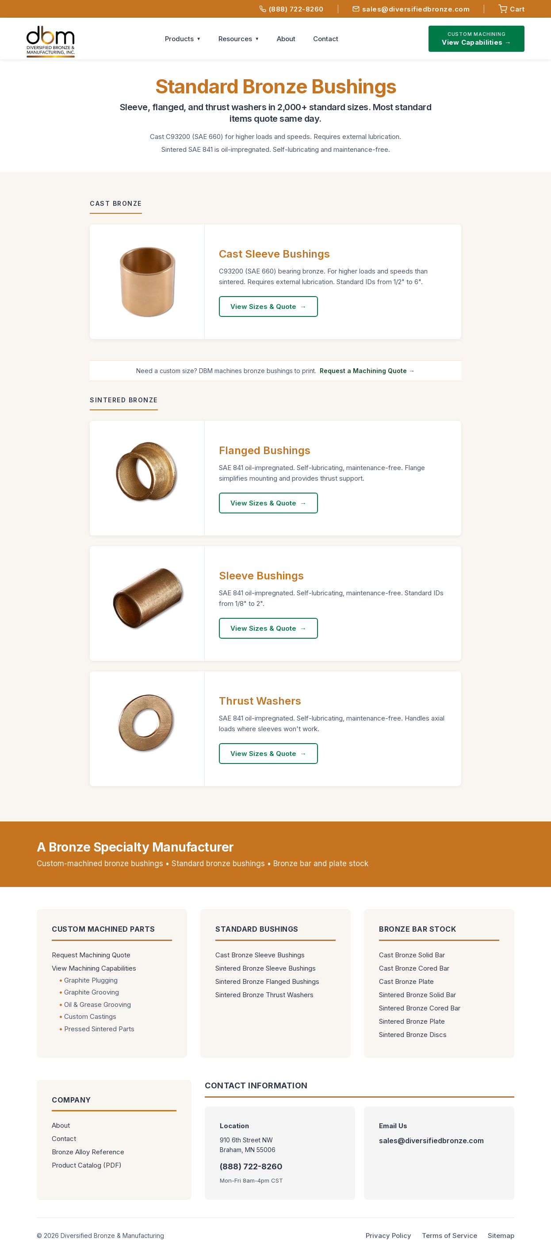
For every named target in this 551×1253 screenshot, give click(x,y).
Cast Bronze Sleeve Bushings (260, 955)
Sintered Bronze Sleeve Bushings (265, 968)
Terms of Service (449, 1235)
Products (179, 39)
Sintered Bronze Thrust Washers (264, 995)
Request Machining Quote (91, 955)
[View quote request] (511, 8)
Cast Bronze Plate (406, 981)
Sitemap (501, 1235)
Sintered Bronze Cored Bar (419, 1008)
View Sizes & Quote (263, 306)
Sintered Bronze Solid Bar (417, 995)
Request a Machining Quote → (367, 370)
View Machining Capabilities (94, 968)
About (286, 39)
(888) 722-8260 (291, 9)
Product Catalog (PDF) (87, 1165)
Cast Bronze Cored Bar (414, 968)
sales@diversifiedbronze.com (411, 9)
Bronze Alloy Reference (88, 1152)
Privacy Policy (388, 1235)
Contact (325, 39)
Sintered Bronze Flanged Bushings (267, 981)
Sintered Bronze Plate (412, 1021)
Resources (235, 39)
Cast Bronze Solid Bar (412, 955)
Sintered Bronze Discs (413, 1034)
